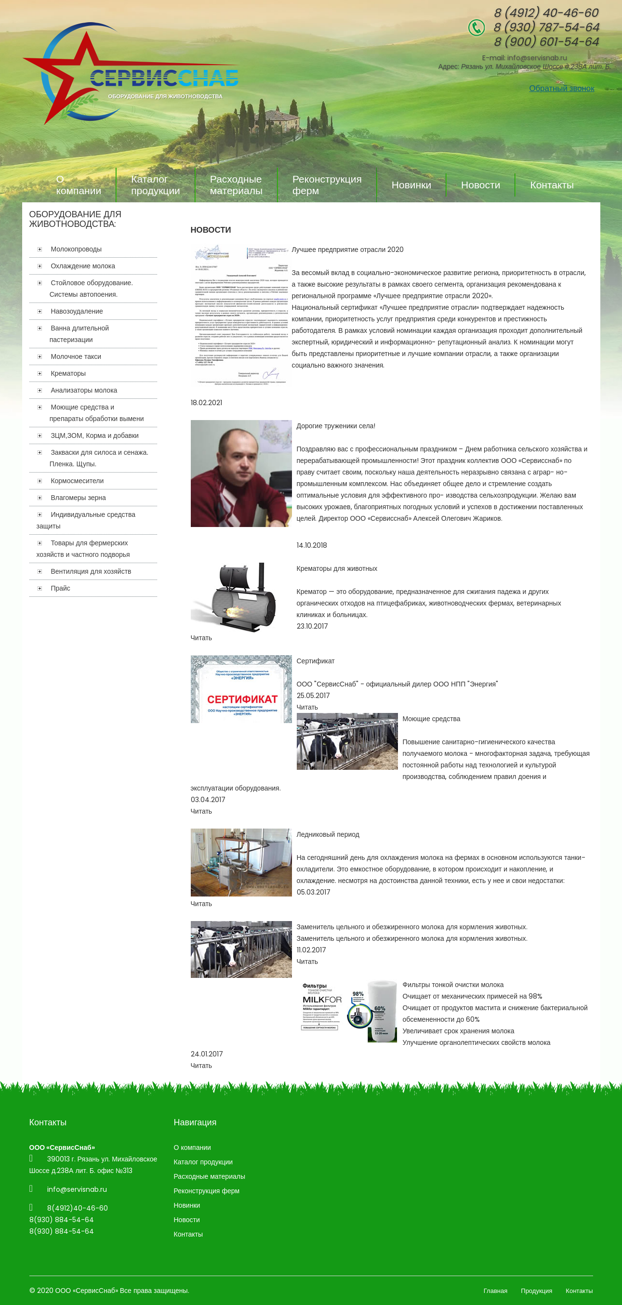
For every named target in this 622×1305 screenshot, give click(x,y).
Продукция (536, 1290)
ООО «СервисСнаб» (86, 1290)
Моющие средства (432, 719)
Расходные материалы (236, 185)
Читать (201, 638)
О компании (79, 185)
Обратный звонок (561, 88)
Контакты (552, 185)
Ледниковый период (328, 834)
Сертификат (316, 661)
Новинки (411, 185)
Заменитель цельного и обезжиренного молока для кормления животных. (412, 927)
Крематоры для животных (337, 568)
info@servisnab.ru (537, 58)
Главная (495, 1290)
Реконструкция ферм (327, 185)
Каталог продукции (155, 185)
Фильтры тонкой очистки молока (453, 984)
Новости (480, 185)
